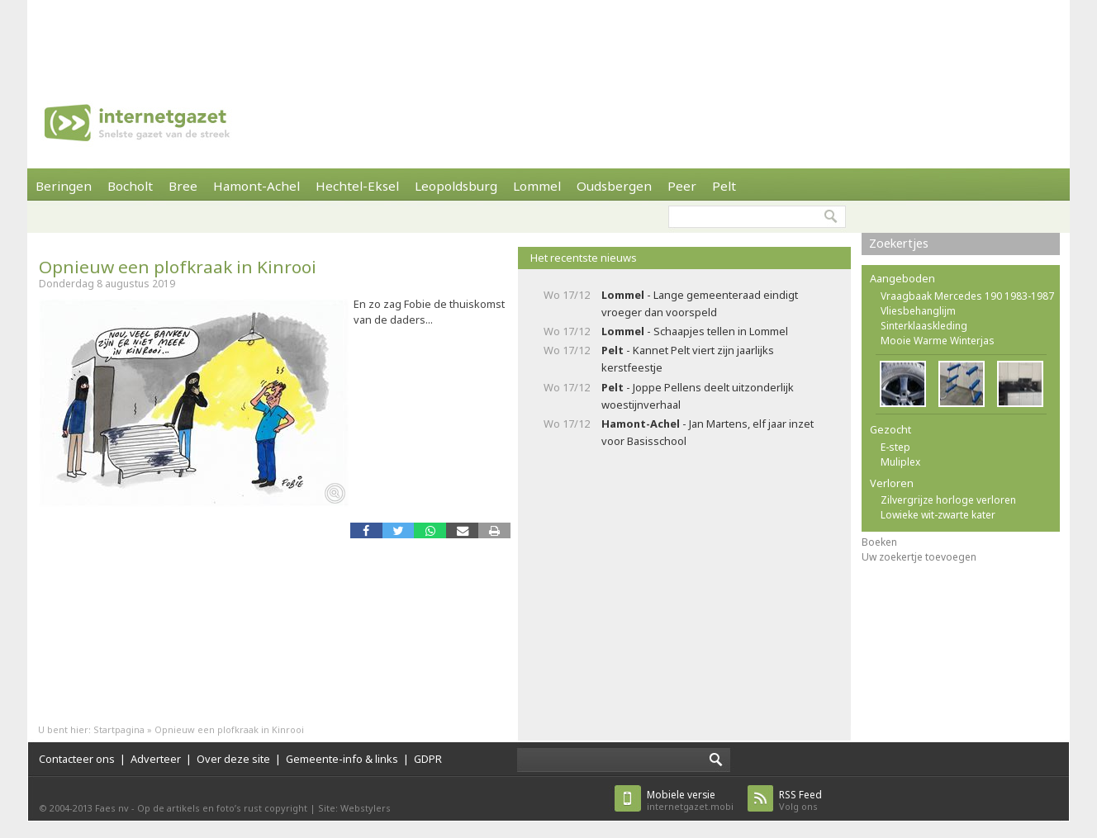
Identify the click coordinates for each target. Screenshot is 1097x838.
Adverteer (156, 758)
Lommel (537, 186)
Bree (183, 186)
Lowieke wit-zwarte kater (938, 515)
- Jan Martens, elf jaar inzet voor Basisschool (707, 432)
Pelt (724, 186)
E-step (895, 447)
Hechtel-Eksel (357, 186)
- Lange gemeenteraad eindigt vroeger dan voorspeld (699, 303)
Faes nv (112, 808)
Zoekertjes (898, 243)
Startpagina (119, 729)
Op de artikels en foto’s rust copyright (222, 808)
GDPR (428, 758)
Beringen (64, 186)
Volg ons (800, 800)
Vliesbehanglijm (918, 311)
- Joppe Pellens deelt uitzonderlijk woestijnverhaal (697, 396)
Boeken (879, 542)
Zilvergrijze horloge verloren (948, 500)
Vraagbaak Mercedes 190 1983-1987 (967, 296)
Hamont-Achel (256, 186)
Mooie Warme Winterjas (938, 341)
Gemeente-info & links (342, 758)
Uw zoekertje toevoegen (919, 557)
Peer (681, 186)
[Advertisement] (548, 37)
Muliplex (900, 462)
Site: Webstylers (354, 808)
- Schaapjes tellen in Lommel (694, 331)
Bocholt (130, 186)
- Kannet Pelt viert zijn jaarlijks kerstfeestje (687, 359)
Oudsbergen (614, 186)
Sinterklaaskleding (924, 326)
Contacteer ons (77, 758)
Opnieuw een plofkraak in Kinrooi (177, 266)
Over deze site (233, 758)
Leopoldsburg (456, 186)
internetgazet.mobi (690, 800)
